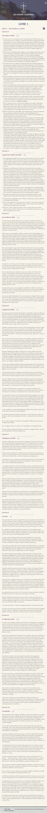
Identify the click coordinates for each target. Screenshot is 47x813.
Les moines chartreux (23, 15)
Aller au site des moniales (23, 18)
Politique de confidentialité (9, 810)
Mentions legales (7, 809)
